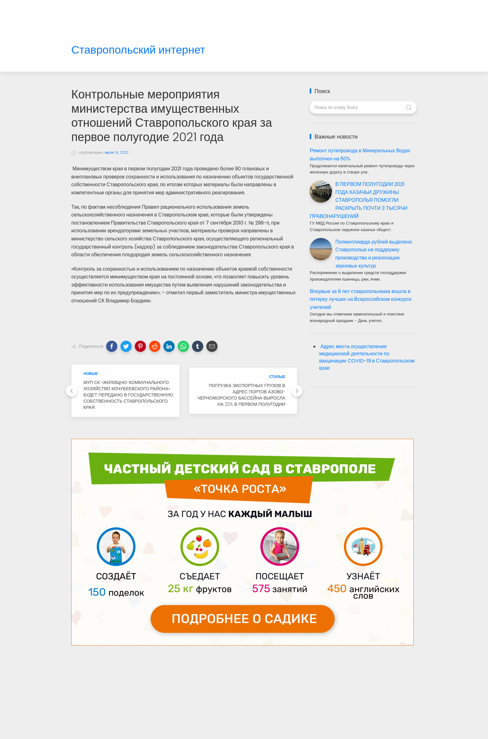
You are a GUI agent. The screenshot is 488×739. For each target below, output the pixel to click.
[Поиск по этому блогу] (363, 107)
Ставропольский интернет (138, 50)
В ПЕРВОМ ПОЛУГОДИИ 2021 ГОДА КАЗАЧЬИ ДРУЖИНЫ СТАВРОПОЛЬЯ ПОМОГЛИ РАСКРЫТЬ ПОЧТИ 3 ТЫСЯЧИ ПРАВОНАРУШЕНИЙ (358, 200)
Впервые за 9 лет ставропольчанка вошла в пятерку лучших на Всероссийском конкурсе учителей (360, 299)
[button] (111, 346)
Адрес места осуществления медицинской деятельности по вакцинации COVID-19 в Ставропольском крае (366, 357)
